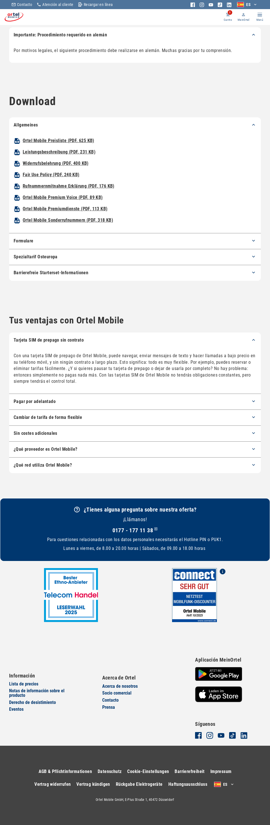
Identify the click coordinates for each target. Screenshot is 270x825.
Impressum (221, 771)
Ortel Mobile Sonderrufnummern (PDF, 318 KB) (68, 229)
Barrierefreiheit (189, 771)
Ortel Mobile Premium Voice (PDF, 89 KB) (63, 206)
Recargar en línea (95, 4)
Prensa (108, 707)
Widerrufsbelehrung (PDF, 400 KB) (56, 172)
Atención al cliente (55, 4)
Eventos (16, 709)
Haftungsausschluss (187, 784)
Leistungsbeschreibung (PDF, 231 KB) (59, 161)
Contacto (21, 4)
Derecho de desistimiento (32, 702)
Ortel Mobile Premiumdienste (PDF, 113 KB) (65, 218)
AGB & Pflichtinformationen (65, 771)
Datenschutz (110, 771)
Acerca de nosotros (120, 686)
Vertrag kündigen (93, 784)
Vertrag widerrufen (52, 784)
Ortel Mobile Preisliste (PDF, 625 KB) (58, 149)
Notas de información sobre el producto (36, 693)
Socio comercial (116, 693)
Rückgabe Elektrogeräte (139, 784)
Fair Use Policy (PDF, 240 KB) (51, 183)
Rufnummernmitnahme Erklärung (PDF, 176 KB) (68, 195)
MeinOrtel (238, 21)
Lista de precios (23, 683)
